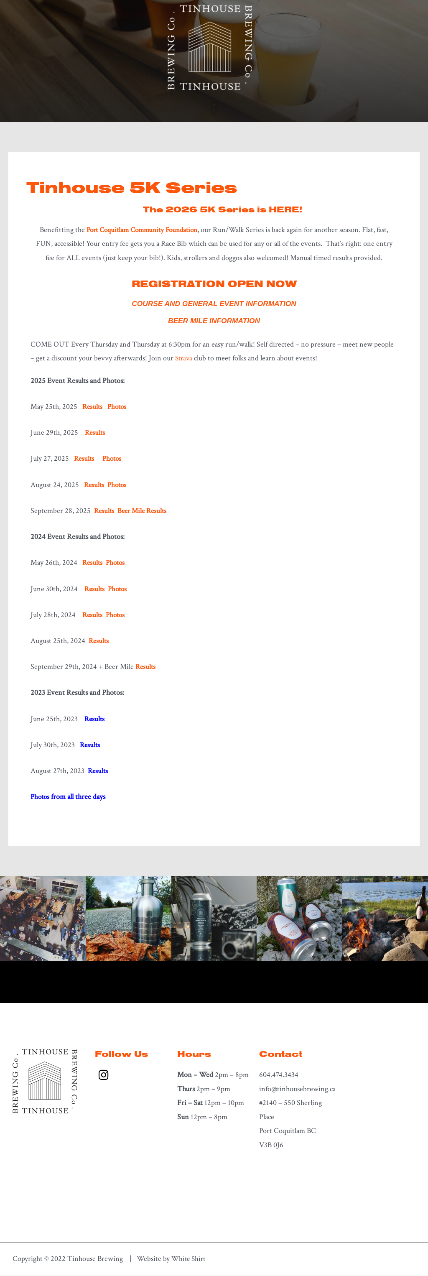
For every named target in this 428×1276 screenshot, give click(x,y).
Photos (119, 407)
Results (95, 433)
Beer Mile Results (145, 511)
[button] (214, 108)
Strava (184, 359)
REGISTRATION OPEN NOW (214, 283)
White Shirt (189, 1259)
